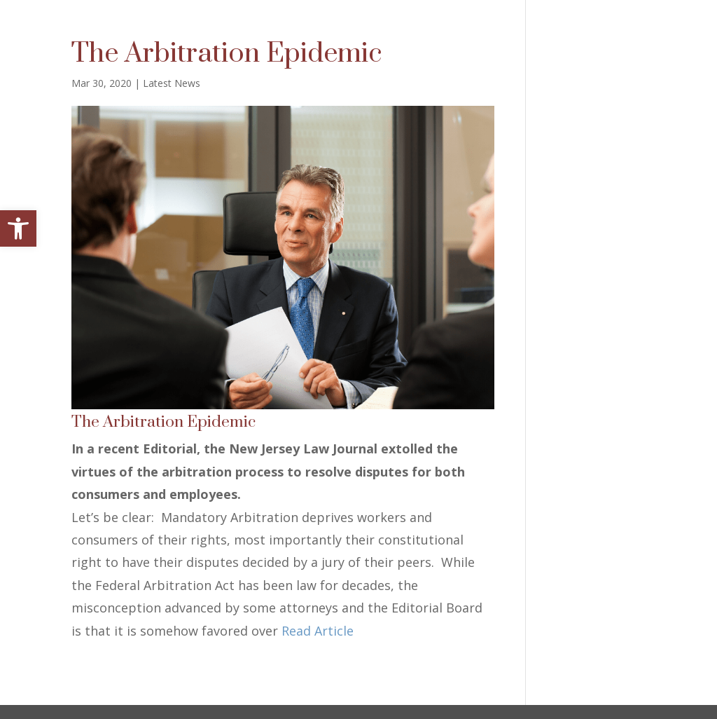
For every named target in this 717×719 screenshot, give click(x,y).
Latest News (171, 83)
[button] (18, 228)
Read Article (317, 630)
